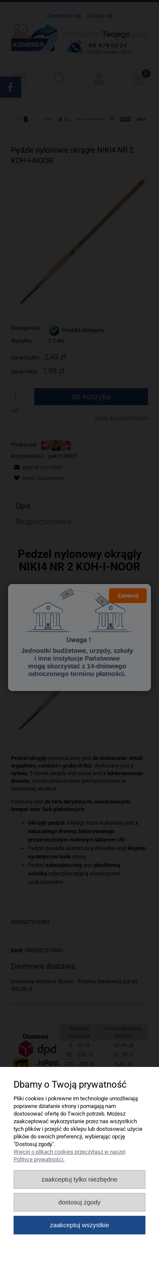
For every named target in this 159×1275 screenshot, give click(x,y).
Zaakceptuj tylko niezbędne (79, 1179)
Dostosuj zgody (80, 1202)
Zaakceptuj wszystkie (79, 1224)
